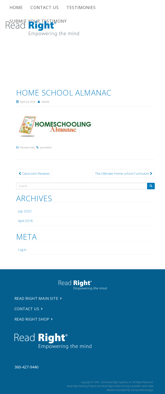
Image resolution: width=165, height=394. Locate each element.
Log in (22, 249)
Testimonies (81, 7)
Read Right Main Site (36, 298)
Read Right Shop (31, 319)
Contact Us (44, 7)
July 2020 (24, 211)
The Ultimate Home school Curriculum (123, 173)
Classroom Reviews (34, 173)
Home (16, 7)
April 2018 (25, 221)
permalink (45, 147)
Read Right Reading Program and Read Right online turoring (98, 386)
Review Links (27, 147)
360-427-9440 (26, 366)
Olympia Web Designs (142, 390)
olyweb (45, 101)
